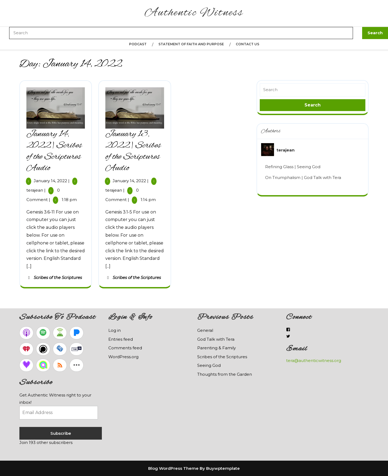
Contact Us (247, 44)
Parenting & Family (216, 347)
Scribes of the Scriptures (58, 277)
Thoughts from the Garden (224, 374)
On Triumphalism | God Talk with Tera (303, 177)
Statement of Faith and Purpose (191, 44)
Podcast (138, 44)
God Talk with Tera (215, 339)
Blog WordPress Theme (173, 468)
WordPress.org (123, 356)
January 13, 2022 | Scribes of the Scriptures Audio (133, 151)
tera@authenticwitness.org (313, 360)
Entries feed (120, 339)
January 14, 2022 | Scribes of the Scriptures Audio (54, 151)
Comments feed (125, 347)
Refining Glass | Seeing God (292, 166)
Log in (114, 330)
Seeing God (209, 365)
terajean (34, 190)
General (205, 330)
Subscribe (60, 433)
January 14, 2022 (50, 180)
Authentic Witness (194, 12)
